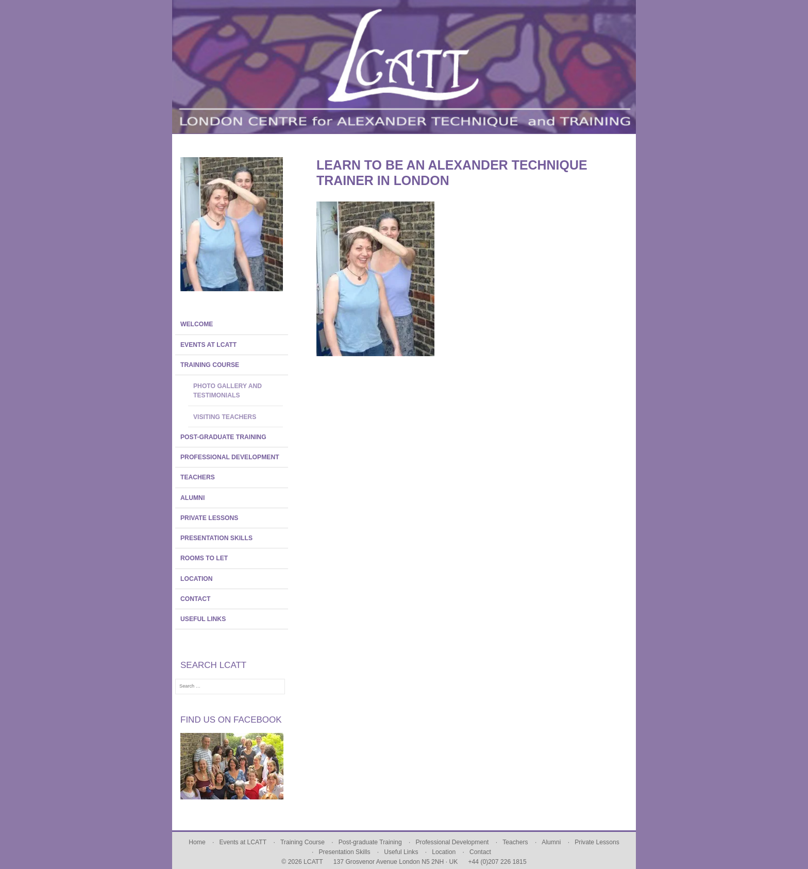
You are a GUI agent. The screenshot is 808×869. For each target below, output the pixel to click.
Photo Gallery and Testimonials (227, 390)
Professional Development (229, 457)
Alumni (192, 498)
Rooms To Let (204, 558)
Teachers (197, 477)
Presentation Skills (216, 538)
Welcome (196, 324)
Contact (195, 599)
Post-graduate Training (223, 437)
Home (197, 842)
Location (196, 578)
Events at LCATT (208, 344)
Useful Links (203, 619)
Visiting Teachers (224, 417)
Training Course (209, 365)
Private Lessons (209, 518)
